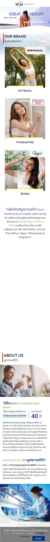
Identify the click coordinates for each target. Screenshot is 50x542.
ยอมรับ (38, 538)
